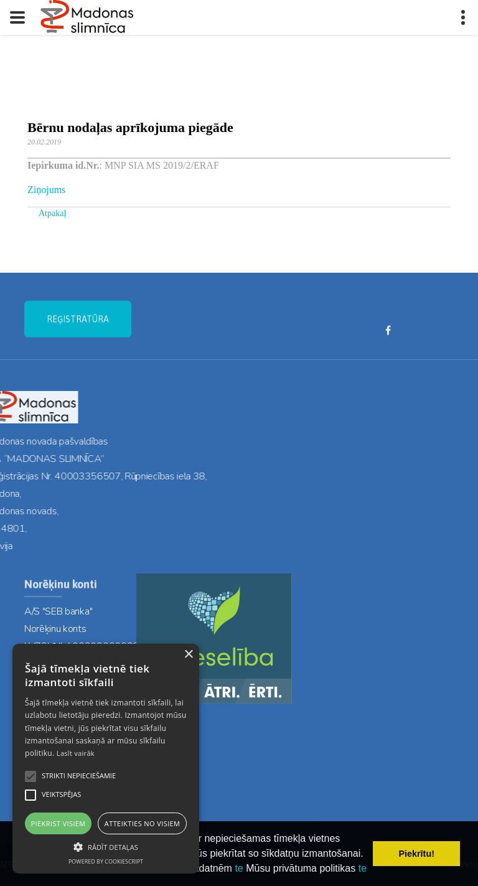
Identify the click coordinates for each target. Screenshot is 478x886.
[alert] (105, 759)
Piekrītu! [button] (416, 854)
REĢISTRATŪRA (78, 326)
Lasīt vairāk (76, 753)
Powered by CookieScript (105, 861)
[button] (106, 846)
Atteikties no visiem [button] (142, 823)
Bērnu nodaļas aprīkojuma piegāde (130, 127)
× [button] (188, 654)
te (239, 868)
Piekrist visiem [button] (58, 823)
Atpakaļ (52, 213)
